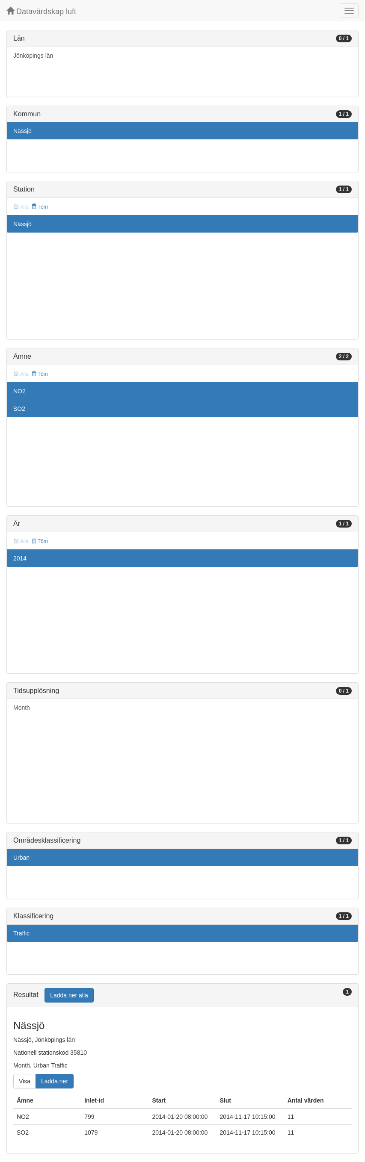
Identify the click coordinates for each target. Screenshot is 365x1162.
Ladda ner (54, 1081)
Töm (39, 207)
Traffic (21, 933)
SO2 (19, 408)
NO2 (19, 391)
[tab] (182, 995)
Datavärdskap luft (41, 11)
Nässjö (22, 130)
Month (21, 707)
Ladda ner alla (69, 995)
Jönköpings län (33, 55)
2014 (20, 558)
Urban (21, 857)
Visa (24, 1081)
